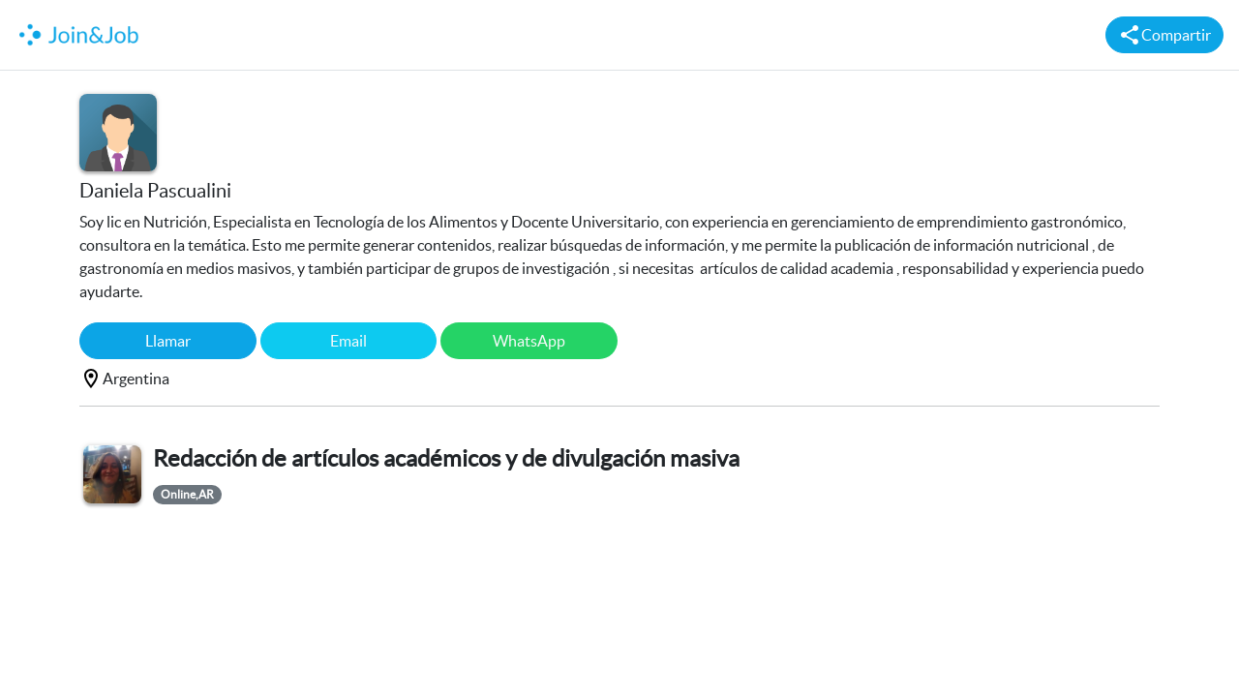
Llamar (168, 340)
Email (348, 340)
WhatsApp (529, 340)
